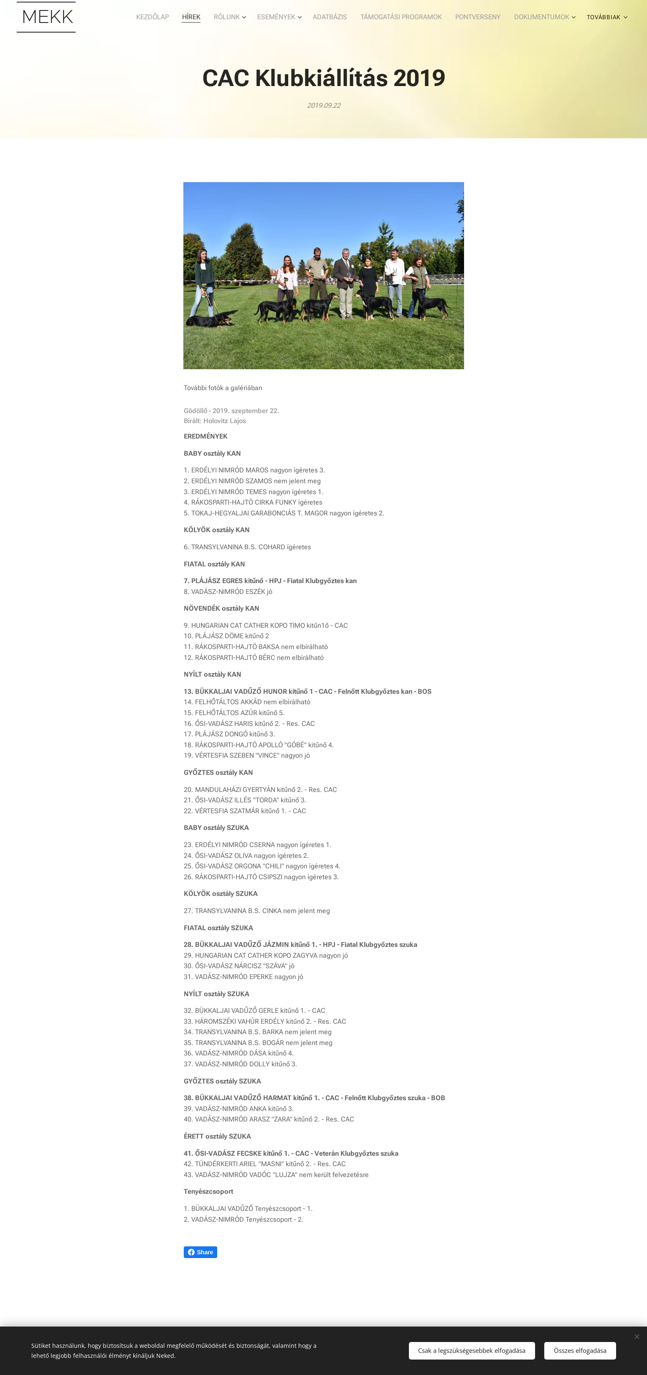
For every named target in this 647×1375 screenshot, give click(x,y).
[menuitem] (125, 17)
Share (200, 1252)
